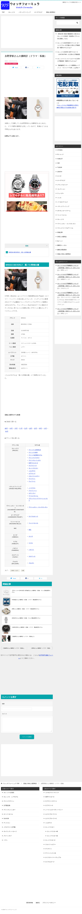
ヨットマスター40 (52, 831)
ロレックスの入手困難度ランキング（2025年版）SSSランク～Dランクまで (68, 268)
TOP (3, 12)
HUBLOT (60, 158)
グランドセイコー (62, 184)
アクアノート (33, 490)
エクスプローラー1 (51, 814)
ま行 (35, 428)
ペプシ (6, 840)
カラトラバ (32, 493)
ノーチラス (32, 488)
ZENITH (59, 171)
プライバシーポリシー (49, 902)
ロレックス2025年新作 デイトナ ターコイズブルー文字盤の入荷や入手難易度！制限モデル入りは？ (68, 45)
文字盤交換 (7, 805)
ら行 (45, 428)
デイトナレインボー (35, 460)
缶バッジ (60, 241)
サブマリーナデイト (51, 801)
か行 (11, 428)
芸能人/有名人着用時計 (11, 63)
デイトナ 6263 (33, 452)
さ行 (16, 428)
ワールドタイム (33, 496)
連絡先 (38, 902)
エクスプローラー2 (51, 818)
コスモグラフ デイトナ (52, 792)
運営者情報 (29, 902)
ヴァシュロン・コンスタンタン (38, 507)
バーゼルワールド (62, 202)
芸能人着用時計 (50, 12)
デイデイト (32, 478)
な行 (25, 428)
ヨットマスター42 (52, 836)
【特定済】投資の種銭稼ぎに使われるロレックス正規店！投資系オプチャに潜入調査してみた (68, 36)
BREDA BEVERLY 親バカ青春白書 (20, 252)
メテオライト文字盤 (9, 827)
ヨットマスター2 (50, 840)
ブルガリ (31, 563)
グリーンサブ (7, 836)
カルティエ (32, 556)
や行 (40, 428)
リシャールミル (33, 523)
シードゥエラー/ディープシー (54, 809)
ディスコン (7, 823)
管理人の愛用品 (62, 236)
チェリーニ (32, 481)
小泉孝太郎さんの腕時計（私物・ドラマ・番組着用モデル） (27, 627)
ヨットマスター (33, 468)
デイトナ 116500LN (35, 450)
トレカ (59, 197)
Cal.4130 (6, 818)
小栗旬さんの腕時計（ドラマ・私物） (41, 648)
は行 (30, 428)
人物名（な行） (15, 570)
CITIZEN (59, 150)
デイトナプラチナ (34, 457)
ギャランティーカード (10, 831)
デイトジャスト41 (50, 853)
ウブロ (31, 543)
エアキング (32, 473)
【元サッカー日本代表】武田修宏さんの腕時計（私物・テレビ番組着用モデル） (31, 591)
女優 (23, 570)
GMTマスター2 (33, 463)
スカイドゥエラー (34, 476)
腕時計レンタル (62, 245)
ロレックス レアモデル (11, 797)
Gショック (60, 154)
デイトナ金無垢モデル (35, 455)
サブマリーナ (33, 465)
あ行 (6, 428)
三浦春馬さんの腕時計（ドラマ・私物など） (23, 636)
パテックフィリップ (25, 12)
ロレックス (11, 12)
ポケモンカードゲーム (64, 210)
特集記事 (60, 232)
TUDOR (59, 167)
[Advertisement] (27, 31)
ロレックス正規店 (9, 792)
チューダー (60, 193)
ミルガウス (32, 471)
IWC (30, 529)
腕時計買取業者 (62, 249)
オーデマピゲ (38, 12)
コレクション (61, 189)
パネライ (31, 549)
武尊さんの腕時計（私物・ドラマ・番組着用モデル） (26, 609)
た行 (20, 428)
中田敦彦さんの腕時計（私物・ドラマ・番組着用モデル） (27, 599)
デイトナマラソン (9, 801)
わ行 (6, 431)
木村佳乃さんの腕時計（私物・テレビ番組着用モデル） (26, 618)
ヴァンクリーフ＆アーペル (65, 228)
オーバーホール (8, 814)
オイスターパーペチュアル (53, 857)
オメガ (31, 536)
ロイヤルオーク (33, 516)
